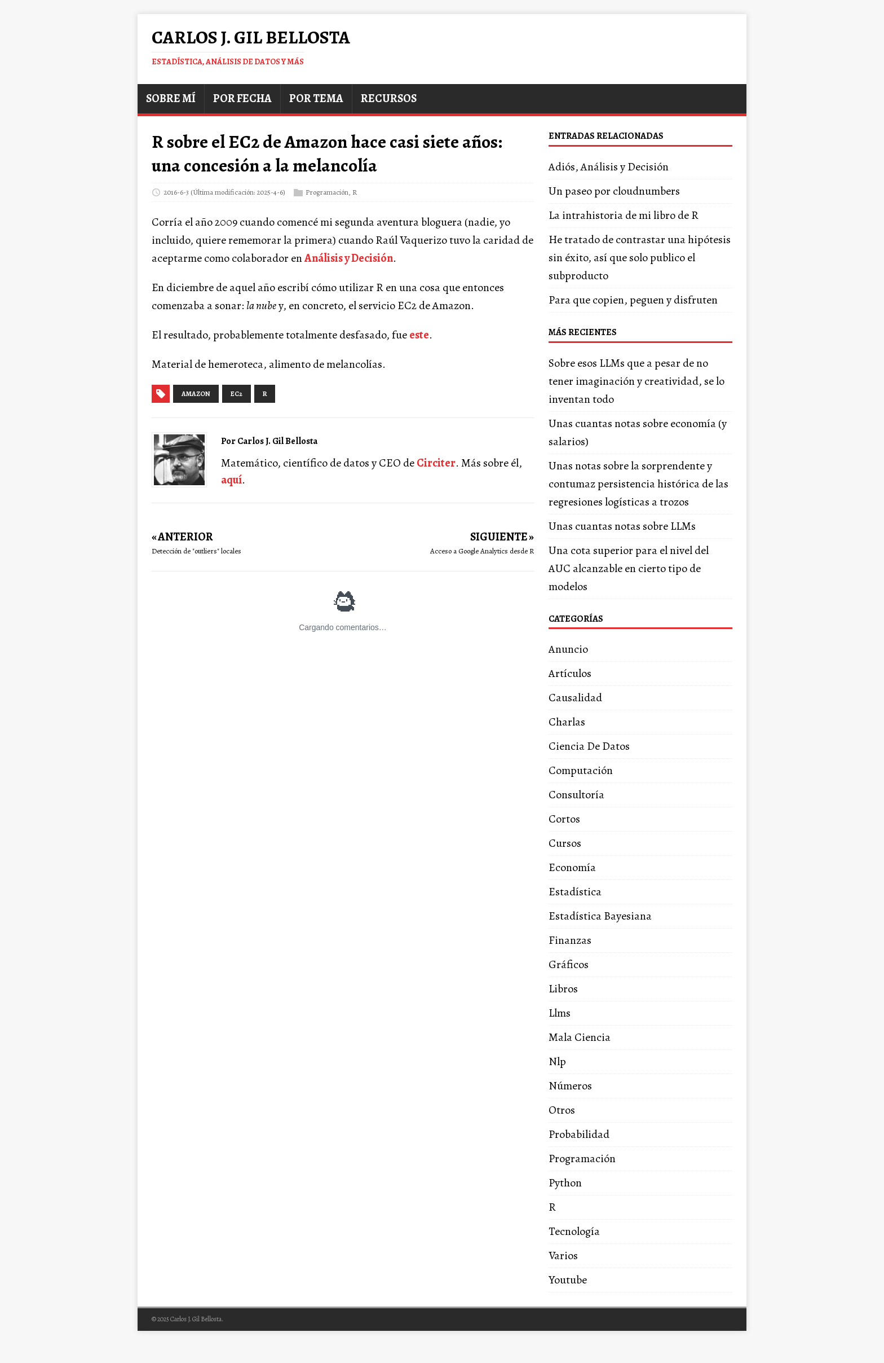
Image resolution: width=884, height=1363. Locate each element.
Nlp (557, 1061)
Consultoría (576, 794)
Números (570, 1085)
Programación (327, 192)
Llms (560, 1013)
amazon (196, 393)
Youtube (568, 1279)
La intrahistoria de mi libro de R (624, 215)
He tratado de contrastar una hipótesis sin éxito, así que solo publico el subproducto (640, 257)
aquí (231, 479)
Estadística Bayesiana (600, 916)
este (419, 334)
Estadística (575, 891)
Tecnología (574, 1231)
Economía (572, 867)
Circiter (436, 463)
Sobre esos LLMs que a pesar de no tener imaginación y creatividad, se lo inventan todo (636, 381)
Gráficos (569, 964)
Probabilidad (579, 1134)
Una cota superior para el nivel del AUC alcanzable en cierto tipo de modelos (629, 568)
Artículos (570, 673)
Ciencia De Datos (589, 746)
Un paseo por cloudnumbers (614, 191)
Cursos (565, 843)
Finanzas (570, 940)
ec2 (236, 393)
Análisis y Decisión (348, 258)
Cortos (564, 818)
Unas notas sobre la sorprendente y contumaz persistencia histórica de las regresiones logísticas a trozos (638, 483)
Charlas (567, 721)
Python (565, 1182)
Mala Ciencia (580, 1037)
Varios (563, 1255)
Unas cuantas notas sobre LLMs (622, 526)
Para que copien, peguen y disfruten (633, 299)
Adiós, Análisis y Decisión (609, 166)
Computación (581, 770)
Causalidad (575, 697)
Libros (563, 988)
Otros (562, 1110)
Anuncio (568, 649)
